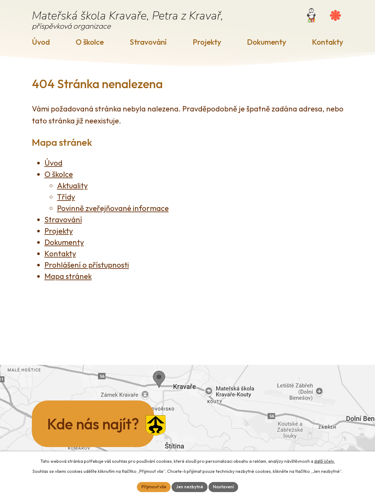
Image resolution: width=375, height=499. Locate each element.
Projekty (207, 42)
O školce (90, 42)
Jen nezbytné (189, 487)
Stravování (148, 42)
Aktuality (72, 185)
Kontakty (327, 42)
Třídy (66, 196)
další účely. (324, 461)
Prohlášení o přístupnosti (86, 264)
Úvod (41, 42)
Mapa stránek (68, 276)
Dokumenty (266, 42)
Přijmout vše (153, 487)
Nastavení (223, 487)
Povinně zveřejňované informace (113, 208)
